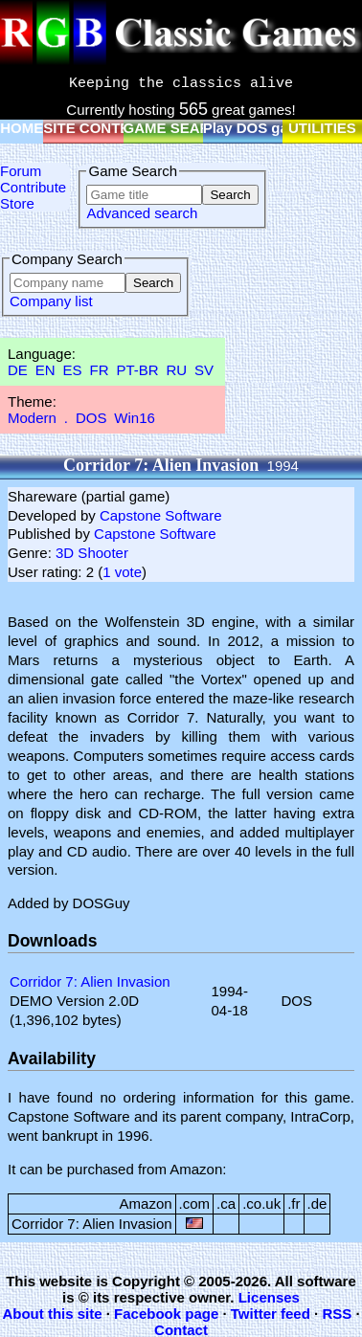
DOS (91, 418)
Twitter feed (270, 1313)
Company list (51, 301)
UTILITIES (322, 128)
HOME (21, 128)
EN (45, 370)
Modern (32, 418)
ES (72, 370)
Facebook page (166, 1313)
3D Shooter (92, 553)
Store (17, 203)
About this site (52, 1313)
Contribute (33, 187)
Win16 (134, 418)
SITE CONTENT (95, 128)
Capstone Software (161, 515)
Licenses (269, 1297)
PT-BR (137, 370)
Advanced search (141, 213)
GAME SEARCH (178, 128)
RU (177, 370)
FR (98, 370)
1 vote (122, 572)
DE (18, 370)
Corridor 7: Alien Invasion (90, 981)
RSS (336, 1313)
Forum (20, 171)
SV (204, 370)
